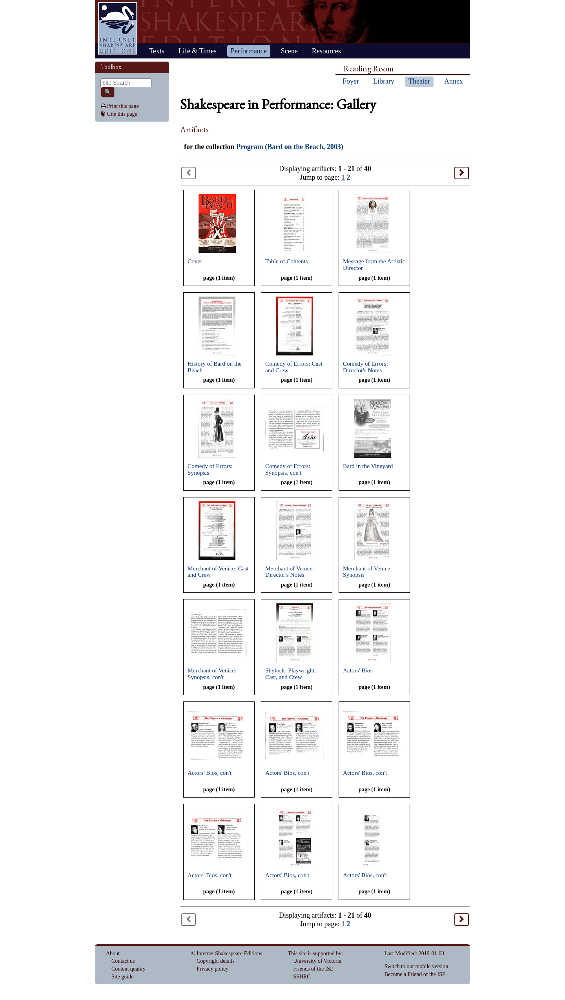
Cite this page (122, 114)
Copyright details (216, 961)
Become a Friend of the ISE (415, 974)
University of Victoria (317, 961)
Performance (249, 51)
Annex (453, 81)
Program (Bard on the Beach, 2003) (289, 147)
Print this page (123, 106)
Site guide (122, 977)
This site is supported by (314, 953)
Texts (156, 51)
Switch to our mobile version (416, 966)
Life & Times (198, 51)
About (113, 953)
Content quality (128, 969)
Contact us (123, 961)
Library (383, 81)
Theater (419, 81)
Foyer (351, 81)
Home (117, 28)
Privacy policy (212, 969)
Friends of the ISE (313, 969)
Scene (289, 51)
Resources (326, 51)
